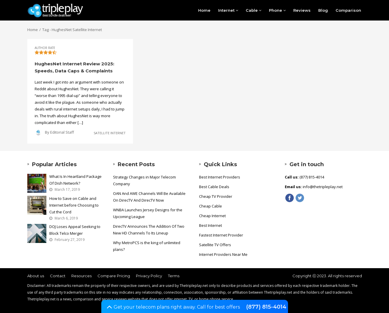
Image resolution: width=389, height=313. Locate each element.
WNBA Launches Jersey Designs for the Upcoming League (147, 213)
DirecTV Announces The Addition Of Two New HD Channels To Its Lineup (148, 230)
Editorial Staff (62, 132)
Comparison (348, 10)
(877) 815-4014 (266, 307)
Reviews (302, 10)
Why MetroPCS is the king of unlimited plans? (146, 246)
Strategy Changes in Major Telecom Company (144, 180)
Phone (277, 10)
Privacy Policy (149, 275)
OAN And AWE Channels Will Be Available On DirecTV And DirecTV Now (149, 197)
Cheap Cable (210, 206)
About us (35, 275)
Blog (323, 10)
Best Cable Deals (214, 186)
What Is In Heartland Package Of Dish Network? (75, 180)
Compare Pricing (113, 275)
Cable (253, 10)
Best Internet (210, 225)
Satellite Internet (110, 133)
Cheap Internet (212, 215)
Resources (81, 275)
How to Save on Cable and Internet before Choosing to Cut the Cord (74, 205)
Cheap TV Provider (215, 196)
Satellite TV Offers (215, 244)
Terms (173, 275)
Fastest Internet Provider (221, 235)
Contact (57, 275)
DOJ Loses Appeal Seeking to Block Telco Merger (74, 230)
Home (204, 10)
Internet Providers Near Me (223, 254)
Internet (228, 10)
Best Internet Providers (219, 177)
